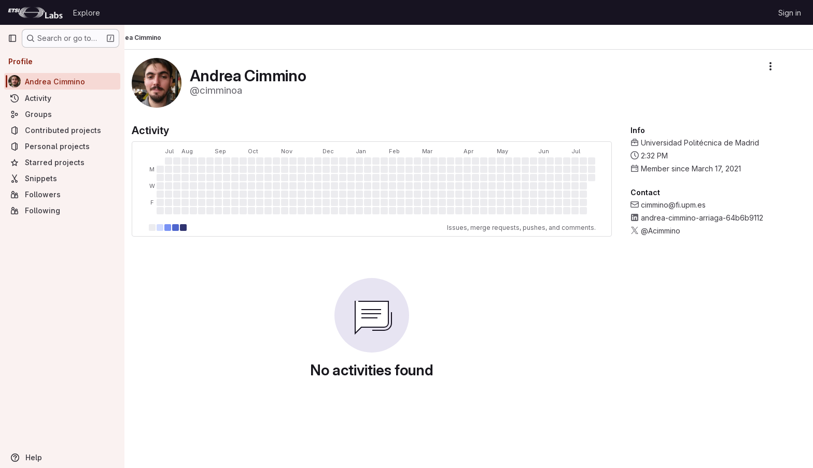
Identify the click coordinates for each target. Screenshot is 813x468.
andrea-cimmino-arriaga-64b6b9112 (715, 217)
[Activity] (62, 98)
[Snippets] (62, 178)
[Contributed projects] (62, 130)
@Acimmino (674, 230)
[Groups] (62, 114)
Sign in (789, 12)
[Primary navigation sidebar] (12, 38)
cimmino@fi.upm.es (686, 204)
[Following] (62, 210)
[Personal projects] (62, 146)
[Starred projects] (62, 162)
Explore (86, 12)
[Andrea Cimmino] (62, 81)
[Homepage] (35, 12)
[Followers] (62, 194)
